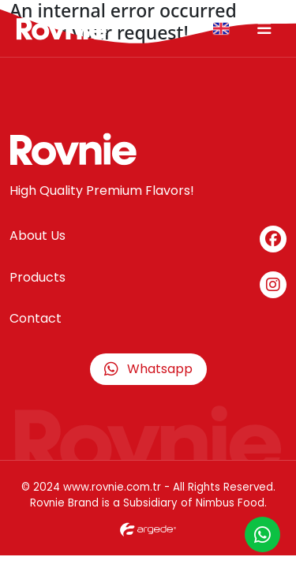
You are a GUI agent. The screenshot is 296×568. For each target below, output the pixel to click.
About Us (37, 235)
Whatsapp (148, 369)
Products (37, 277)
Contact (35, 318)
